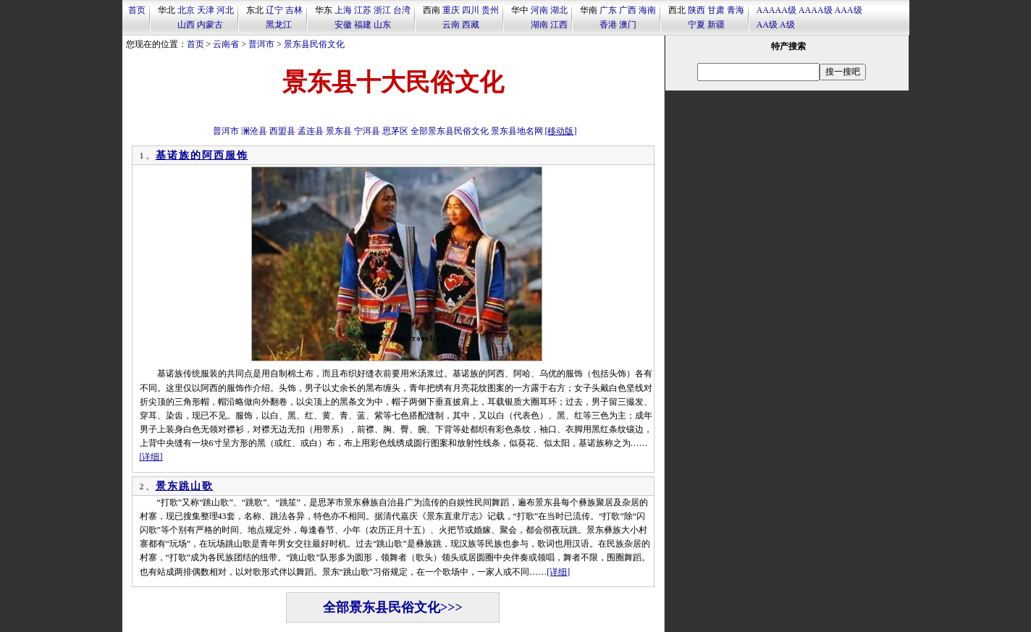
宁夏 (696, 25)
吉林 (294, 10)
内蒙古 (210, 25)
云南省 (226, 44)
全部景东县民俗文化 (450, 131)
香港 (608, 25)
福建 (362, 25)
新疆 (716, 25)
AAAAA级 (776, 10)
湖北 (559, 10)
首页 (137, 10)
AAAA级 (816, 10)
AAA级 (848, 10)
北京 (186, 10)
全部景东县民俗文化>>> (393, 607)
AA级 (767, 25)
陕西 (696, 10)
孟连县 (311, 131)
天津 (205, 10)
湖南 (539, 25)
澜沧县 (254, 131)
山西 (186, 25)
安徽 (343, 25)
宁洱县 (367, 131)
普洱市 (261, 44)
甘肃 (716, 10)
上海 (343, 10)
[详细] (151, 457)
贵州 (490, 10)
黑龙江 (279, 25)
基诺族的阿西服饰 (202, 155)
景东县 (339, 131)
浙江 (382, 10)
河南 (539, 10)
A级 (787, 25)
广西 (627, 10)
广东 (608, 10)
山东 (382, 25)
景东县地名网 (517, 131)
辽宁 (274, 10)
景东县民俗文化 (314, 44)
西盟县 (282, 131)
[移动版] (561, 131)
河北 (225, 10)
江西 (559, 25)
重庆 (451, 10)
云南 (451, 25)
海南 (647, 10)
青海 (735, 10)
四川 (470, 10)
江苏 (362, 10)
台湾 (402, 10)
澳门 (627, 25)
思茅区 (395, 131)
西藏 (470, 25)
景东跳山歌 (185, 486)
